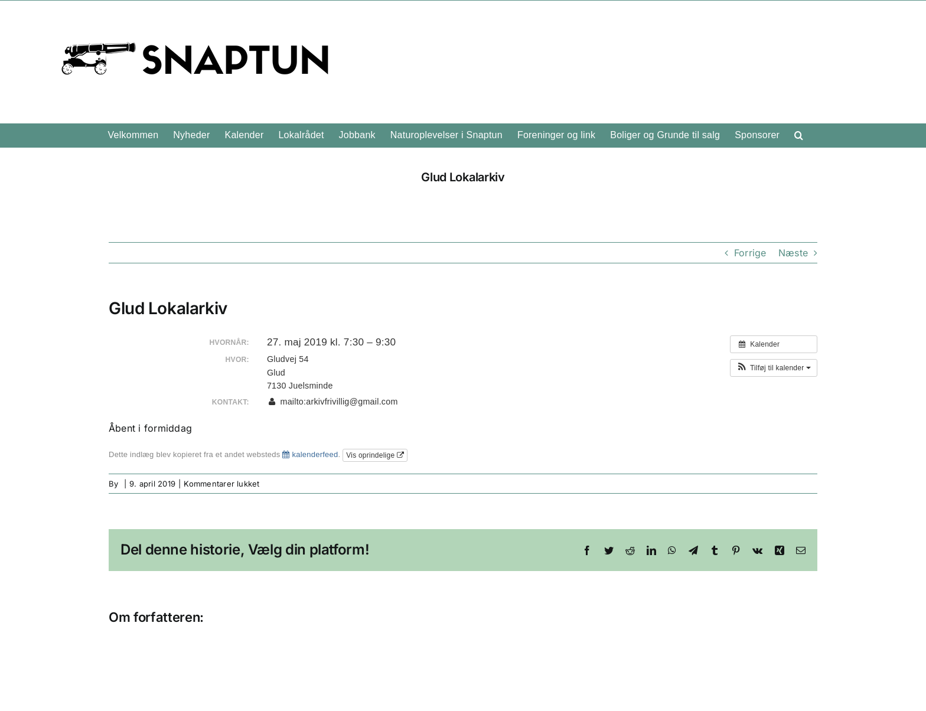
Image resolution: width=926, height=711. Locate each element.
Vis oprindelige (375, 455)
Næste (793, 253)
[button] (798, 135)
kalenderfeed (310, 454)
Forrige (750, 253)
